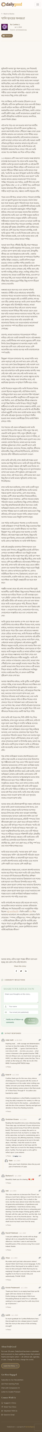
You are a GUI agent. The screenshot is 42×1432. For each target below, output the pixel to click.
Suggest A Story (8, 1403)
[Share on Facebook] (16, 971)
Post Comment (31, 1021)
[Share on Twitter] (21, 971)
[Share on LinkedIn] (26, 971)
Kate (20, 1156)
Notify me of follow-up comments (14, 1020)
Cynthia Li (16, 24)
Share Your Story (8, 1407)
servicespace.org (21, 30)
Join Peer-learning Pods (10, 1384)
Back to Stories (7, 13)
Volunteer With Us (9, 1411)
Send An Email (8, 1415)
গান (30, 911)
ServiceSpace (30, 1427)
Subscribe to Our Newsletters (12, 1380)
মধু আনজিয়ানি (12, 911)
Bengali (7, 36)
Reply (8, 1067)
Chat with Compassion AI (10, 1388)
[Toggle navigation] (38, 4)
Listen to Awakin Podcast (10, 1392)
